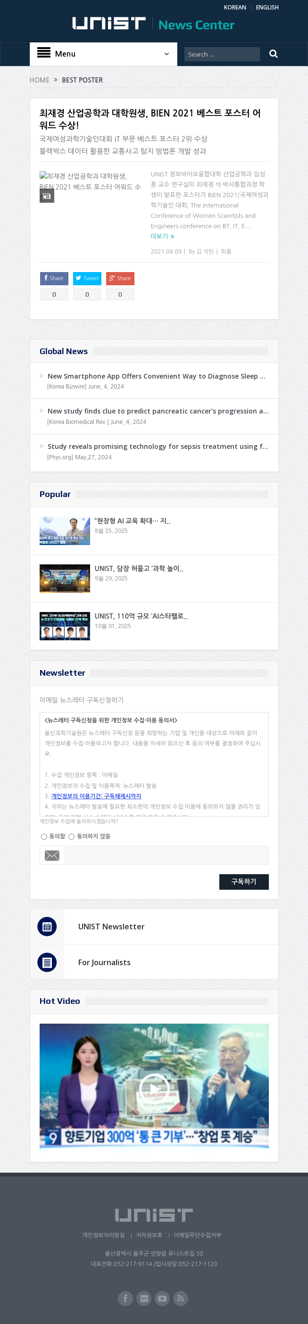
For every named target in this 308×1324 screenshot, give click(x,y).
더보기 (159, 236)
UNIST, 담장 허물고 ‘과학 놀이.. (139, 568)
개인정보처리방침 (102, 1235)
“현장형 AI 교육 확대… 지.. (133, 521)
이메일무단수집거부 (198, 1235)
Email (52, 855)
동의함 (58, 836)
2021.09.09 (166, 252)
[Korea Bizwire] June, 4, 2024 (86, 386)
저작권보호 (149, 1235)
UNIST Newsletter (111, 926)
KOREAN (235, 7)
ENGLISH (267, 7)
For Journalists (104, 962)
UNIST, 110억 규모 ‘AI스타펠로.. (141, 616)
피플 (226, 252)
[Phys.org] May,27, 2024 (79, 457)
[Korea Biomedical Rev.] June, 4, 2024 (97, 422)
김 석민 (205, 252)
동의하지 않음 (93, 836)
